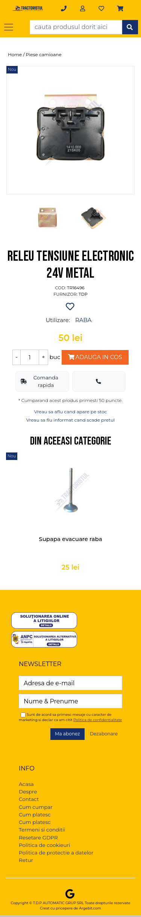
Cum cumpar (36, 807)
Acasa (26, 784)
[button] (120, 8)
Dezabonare (104, 734)
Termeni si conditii (42, 830)
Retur (26, 860)
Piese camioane (44, 54)
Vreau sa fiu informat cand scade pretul (70, 420)
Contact (29, 799)
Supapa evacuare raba (70, 539)
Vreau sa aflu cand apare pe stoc (70, 411)
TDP (83, 294)
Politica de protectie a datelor (56, 853)
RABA (83, 320)
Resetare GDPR (38, 837)
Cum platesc (35, 815)
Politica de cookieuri (44, 845)
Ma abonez (67, 734)
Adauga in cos (95, 357)
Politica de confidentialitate (97, 720)
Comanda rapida (39, 381)
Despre (28, 792)
